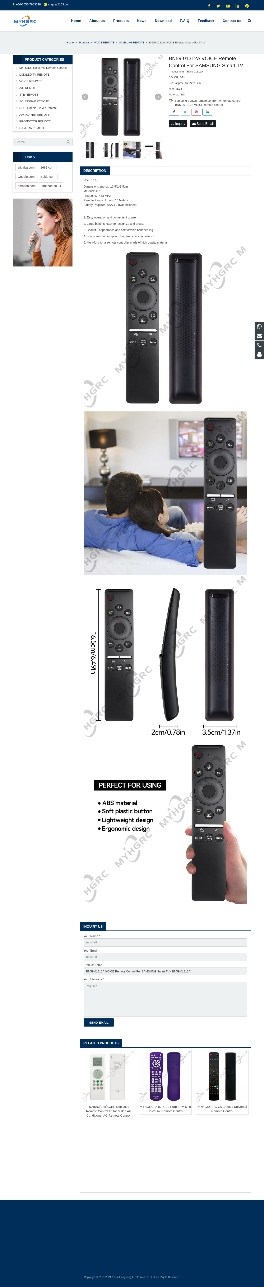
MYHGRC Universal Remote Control (43, 68)
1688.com (47, 167)
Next (158, 97)
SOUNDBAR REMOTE (34, 101)
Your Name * (92, 936)
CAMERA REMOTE (32, 128)
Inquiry (178, 124)
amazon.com (27, 186)
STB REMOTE (28, 94)
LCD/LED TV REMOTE (34, 74)
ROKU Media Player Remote (38, 108)
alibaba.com (26, 167)
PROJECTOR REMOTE (35, 121)
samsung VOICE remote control (196, 100)
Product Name (93, 965)
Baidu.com (47, 176)
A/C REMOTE (28, 88)
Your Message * (94, 979)
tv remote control (230, 100)
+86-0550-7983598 (28, 4)
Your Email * (92, 950)
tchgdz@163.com (58, 4)
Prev (85, 97)
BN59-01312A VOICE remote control (199, 105)
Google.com (26, 176)
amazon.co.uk (51, 186)
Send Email (203, 124)
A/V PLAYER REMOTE (34, 114)
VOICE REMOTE (30, 81)
